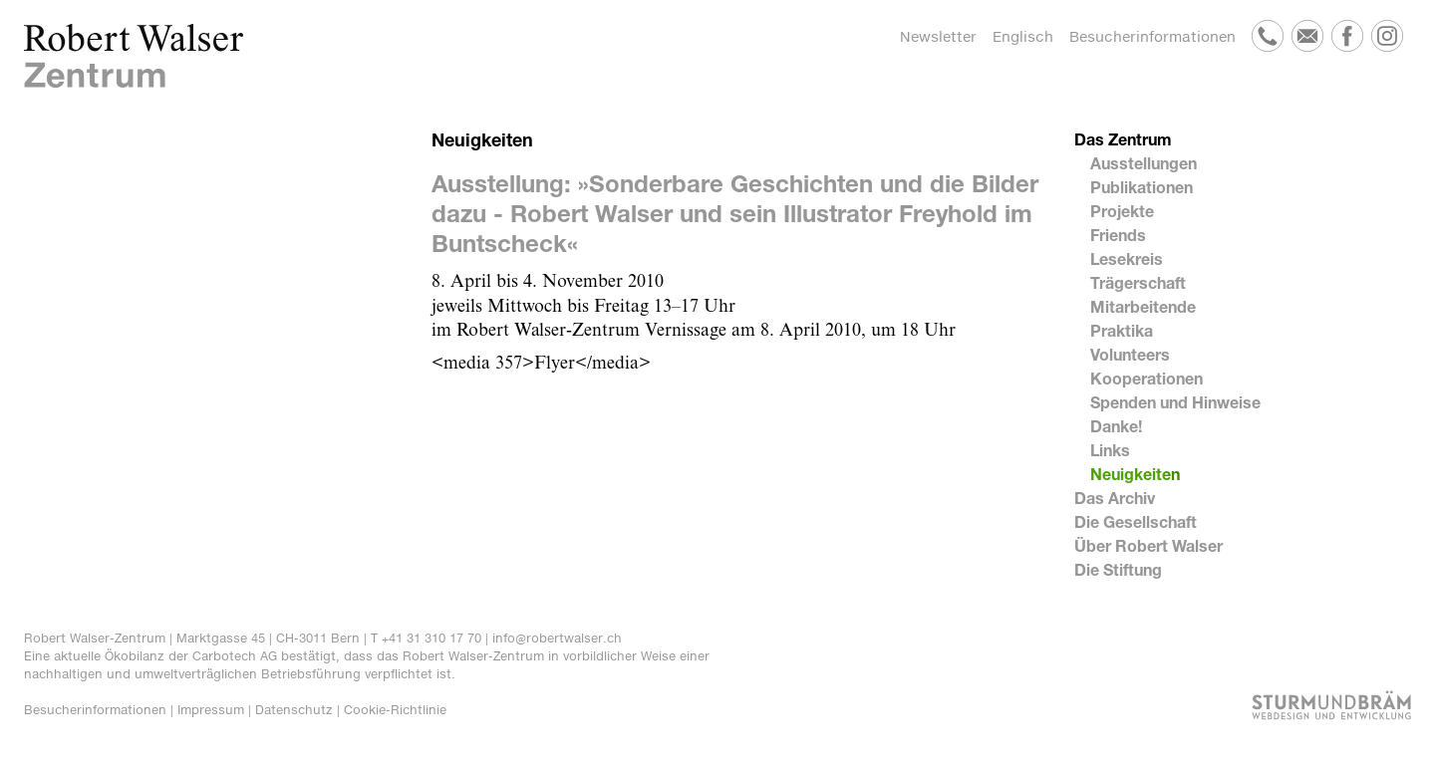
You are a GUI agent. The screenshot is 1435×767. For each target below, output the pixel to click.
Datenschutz (294, 709)
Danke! (1116, 425)
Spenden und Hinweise (1175, 401)
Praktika (1121, 330)
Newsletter (938, 36)
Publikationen (1141, 186)
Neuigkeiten (1135, 473)
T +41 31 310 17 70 (426, 638)
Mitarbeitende (1143, 306)
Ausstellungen (1143, 162)
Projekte (1122, 210)
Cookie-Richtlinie (395, 709)
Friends (1118, 234)
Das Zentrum (1123, 138)
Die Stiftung (1118, 569)
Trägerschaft (1138, 282)
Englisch (1023, 36)
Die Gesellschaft (1135, 521)
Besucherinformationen (1152, 36)
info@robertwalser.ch (557, 638)
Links (1110, 449)
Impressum (210, 709)
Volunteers (1130, 354)
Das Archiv (1114, 497)
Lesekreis (1126, 258)
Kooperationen (1146, 378)
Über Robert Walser (1148, 545)
